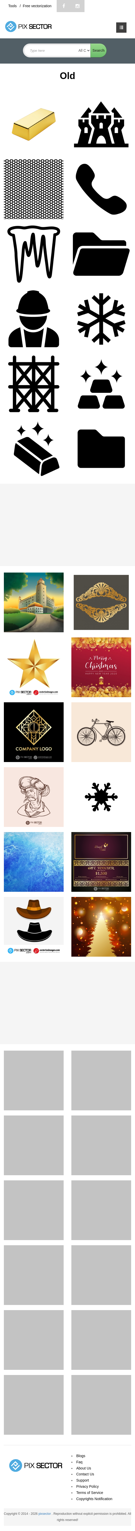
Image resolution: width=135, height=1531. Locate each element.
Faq (79, 1462)
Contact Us (85, 1474)
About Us (83, 1468)
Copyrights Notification (94, 1499)
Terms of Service (89, 1493)
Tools (13, 6)
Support (82, 1480)
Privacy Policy (87, 1486)
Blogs (80, 1456)
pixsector (45, 1514)
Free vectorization (37, 6)
